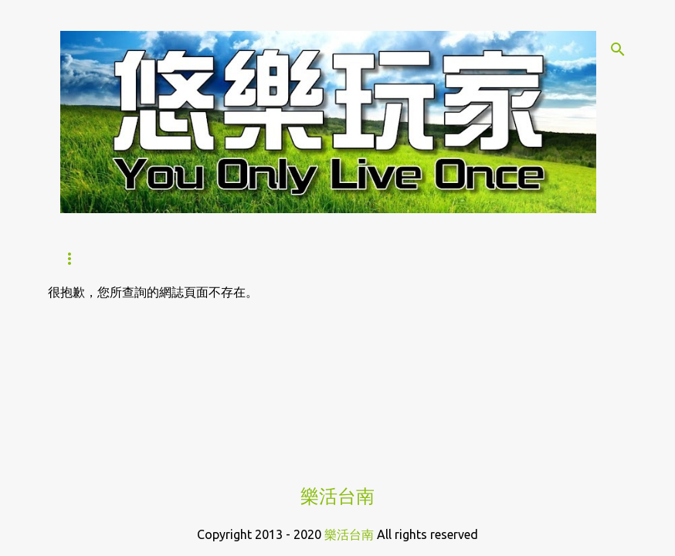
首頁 (72, 259)
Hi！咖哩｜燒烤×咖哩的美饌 (196, 259)
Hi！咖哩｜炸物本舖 (363, 259)
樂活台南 (337, 496)
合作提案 (478, 259)
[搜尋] (618, 49)
